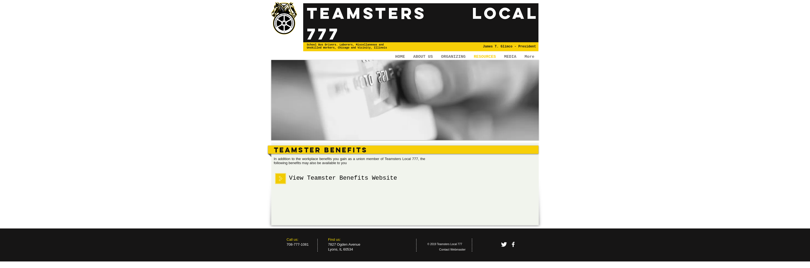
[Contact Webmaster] (452, 250)
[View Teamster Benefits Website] (343, 178)
